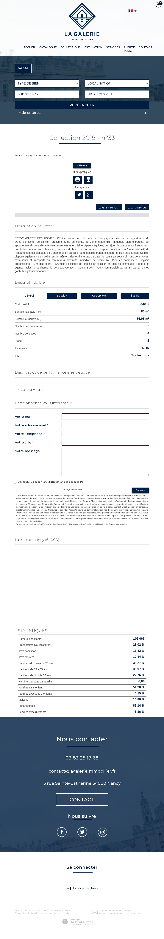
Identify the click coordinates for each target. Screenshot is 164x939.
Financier (135, 295)
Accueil (30, 47)
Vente (23, 68)
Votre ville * (24, 442)
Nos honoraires (50, 913)
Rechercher (82, 105)
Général (29, 295)
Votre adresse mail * (31, 425)
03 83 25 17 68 (82, 758)
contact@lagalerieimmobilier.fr (82, 771)
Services (113, 47)
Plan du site (20, 913)
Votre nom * (25, 416)
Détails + (62, 295)
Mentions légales (35, 913)
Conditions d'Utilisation (95, 524)
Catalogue (48, 47)
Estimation (93, 47)
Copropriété (99, 295)
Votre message (27, 451)
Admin (68, 913)
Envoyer (140, 490)
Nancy (29, 155)
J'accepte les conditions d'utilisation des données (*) (50, 482)
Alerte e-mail (129, 49)
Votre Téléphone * (30, 434)
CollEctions (70, 47)
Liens (61, 913)
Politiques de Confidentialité (65, 524)
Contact (145, 47)
